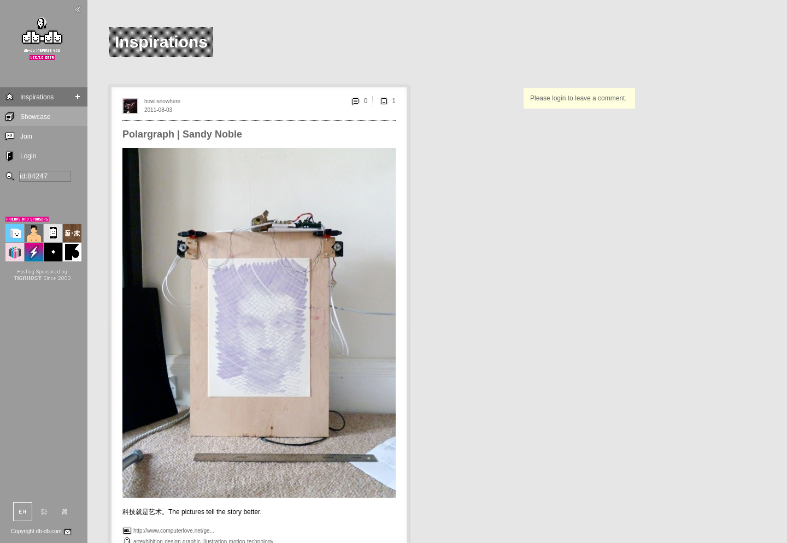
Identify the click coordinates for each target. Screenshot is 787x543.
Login (28, 156)
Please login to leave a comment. (578, 98)
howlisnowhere (162, 101)
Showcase (35, 117)
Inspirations (37, 97)
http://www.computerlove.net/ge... (173, 531)
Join (26, 136)
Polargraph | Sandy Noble (182, 134)
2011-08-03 (158, 110)
